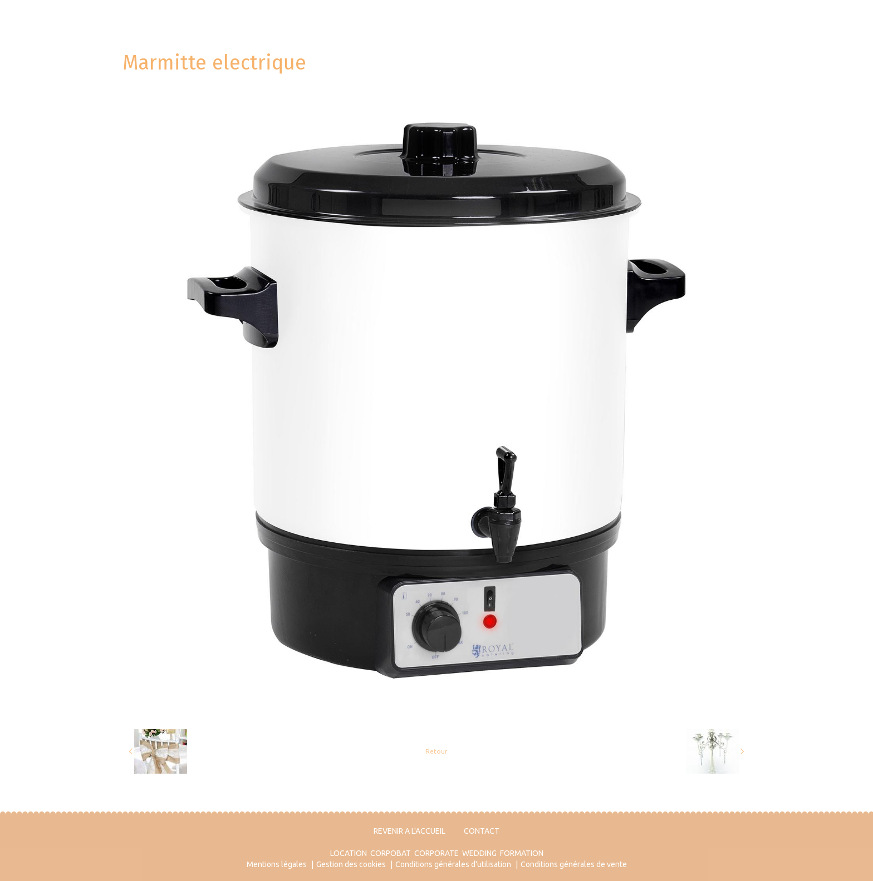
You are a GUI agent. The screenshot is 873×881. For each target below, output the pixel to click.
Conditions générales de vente (574, 864)
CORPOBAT (390, 853)
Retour (436, 751)
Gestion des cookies (351, 864)
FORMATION (521, 853)
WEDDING (479, 853)
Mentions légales (277, 864)
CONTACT (481, 830)
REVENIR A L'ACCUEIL (409, 830)
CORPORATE (436, 853)
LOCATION (348, 853)
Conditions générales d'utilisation (453, 864)
